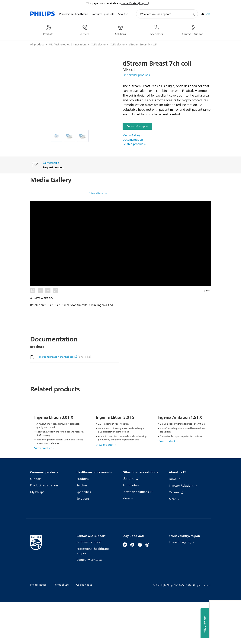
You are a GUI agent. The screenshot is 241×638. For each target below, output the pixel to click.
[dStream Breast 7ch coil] (69, 136)
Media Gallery (131, 135)
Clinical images (98, 193)
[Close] (237, 3)
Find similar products (136, 75)
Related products (134, 144)
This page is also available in (103, 3)
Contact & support (137, 126)
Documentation (133, 139)
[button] (120, 243)
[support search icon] (193, 14)
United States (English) (135, 3)
